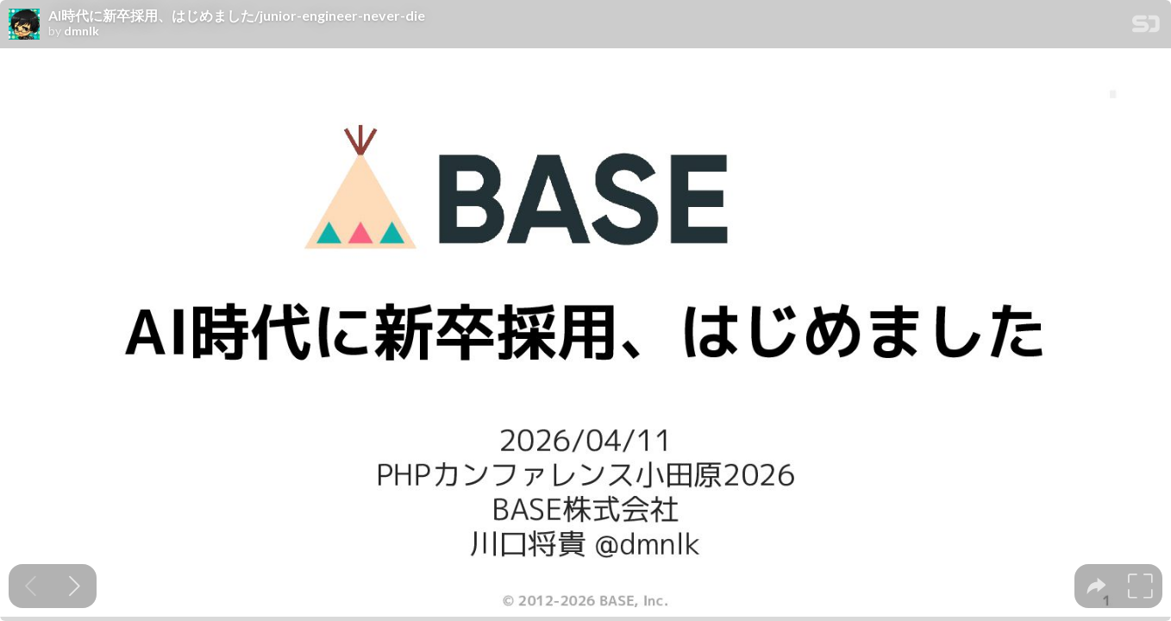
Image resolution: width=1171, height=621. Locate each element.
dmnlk (81, 31)
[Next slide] (74, 586)
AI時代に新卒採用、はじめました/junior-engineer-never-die (236, 15)
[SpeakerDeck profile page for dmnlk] (24, 25)
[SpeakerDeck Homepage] (1146, 27)
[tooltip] (1096, 586)
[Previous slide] (30, 586)
